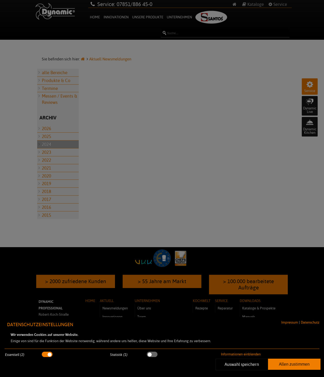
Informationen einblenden (241, 354)
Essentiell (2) (14, 354)
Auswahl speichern (242, 364)
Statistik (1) (119, 354)
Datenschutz (310, 322)
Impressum (289, 322)
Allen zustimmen (294, 364)
